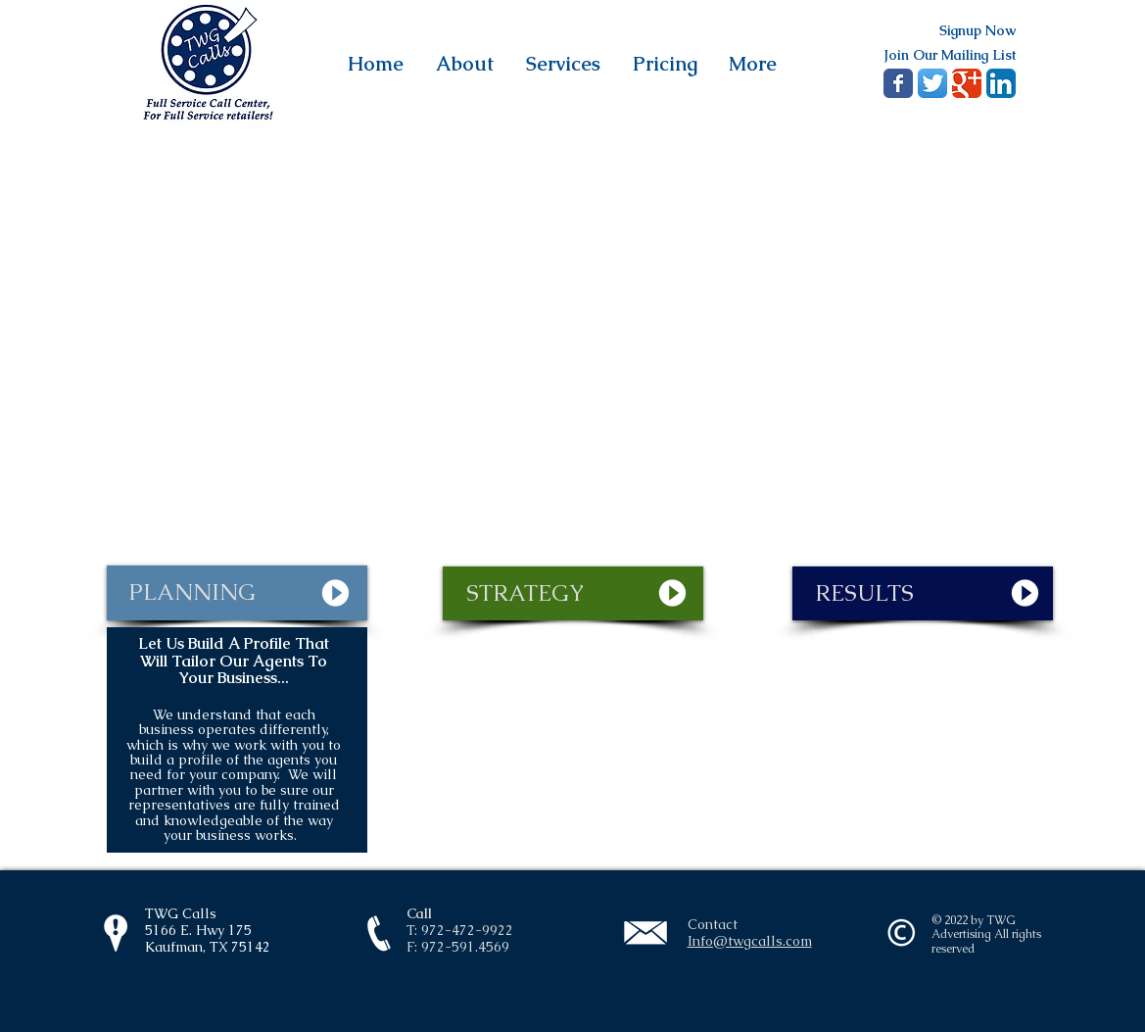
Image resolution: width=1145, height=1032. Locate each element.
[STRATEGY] (573, 593)
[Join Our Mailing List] (949, 55)
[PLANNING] (237, 592)
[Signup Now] (978, 31)
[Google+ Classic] (966, 83)
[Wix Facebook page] (898, 83)
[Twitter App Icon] (932, 83)
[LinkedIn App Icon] (1001, 83)
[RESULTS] (922, 593)
